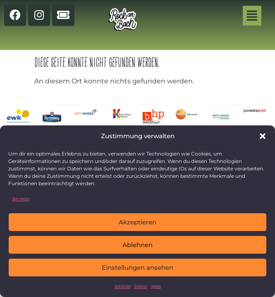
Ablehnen (137, 245)
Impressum (156, 286)
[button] (262, 136)
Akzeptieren (137, 222)
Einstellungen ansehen (137, 267)
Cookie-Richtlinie (122, 286)
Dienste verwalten (20, 198)
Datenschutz (140, 286)
